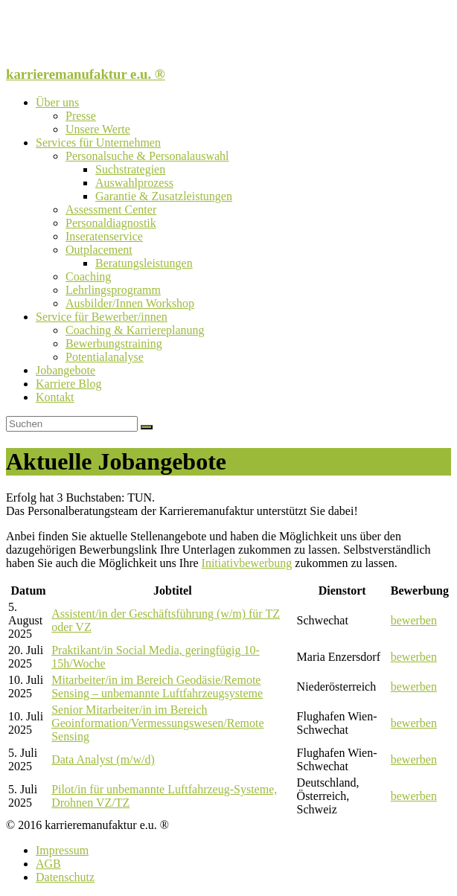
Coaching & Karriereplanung (135, 330)
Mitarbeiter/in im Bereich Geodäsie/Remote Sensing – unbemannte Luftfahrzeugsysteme (157, 686)
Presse (80, 115)
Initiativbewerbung (247, 563)
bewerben (414, 620)
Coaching (88, 276)
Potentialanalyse (104, 357)
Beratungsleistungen (144, 263)
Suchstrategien (130, 169)
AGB (48, 863)
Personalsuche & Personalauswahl (147, 156)
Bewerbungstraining (113, 343)
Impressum (62, 850)
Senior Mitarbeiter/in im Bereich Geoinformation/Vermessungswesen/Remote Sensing (157, 723)
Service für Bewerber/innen (101, 316)
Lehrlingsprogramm (113, 290)
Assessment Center (110, 209)
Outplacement (98, 249)
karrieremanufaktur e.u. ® (85, 74)
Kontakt (55, 397)
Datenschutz (65, 877)
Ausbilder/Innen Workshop (129, 303)
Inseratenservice (104, 236)
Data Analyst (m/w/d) (103, 759)
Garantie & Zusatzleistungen (163, 196)
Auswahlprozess (134, 182)
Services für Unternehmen (98, 142)
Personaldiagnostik (110, 223)
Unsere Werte (97, 129)
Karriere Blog (68, 383)
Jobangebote (65, 370)
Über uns (57, 102)
